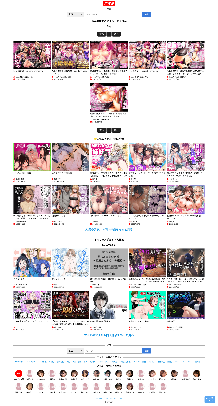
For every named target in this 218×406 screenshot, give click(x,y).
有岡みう (96, 388)
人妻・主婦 (77, 362)
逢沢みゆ (29, 375)
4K (184, 362)
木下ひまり (85, 375)
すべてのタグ (19, 362)
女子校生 (161, 362)
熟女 (85, 362)
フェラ (100, 362)
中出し (51, 362)
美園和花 (74, 375)
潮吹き (169, 362)
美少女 (92, 362)
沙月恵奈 (129, 375)
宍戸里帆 (152, 388)
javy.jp (109, 3)
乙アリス (74, 388)
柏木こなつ (85, 388)
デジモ (177, 362)
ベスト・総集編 (194, 362)
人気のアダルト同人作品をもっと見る (109, 229)
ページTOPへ (210, 399)
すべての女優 (19, 375)
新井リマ (141, 388)
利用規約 (99, 399)
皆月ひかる (107, 375)
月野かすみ (196, 375)
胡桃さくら (107, 388)
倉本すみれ (63, 388)
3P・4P (136, 362)
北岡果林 (52, 375)
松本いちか (152, 375)
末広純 (40, 388)
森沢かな (96, 375)
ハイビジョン (32, 362)
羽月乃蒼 (18, 388)
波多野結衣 (41, 375)
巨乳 (68, 362)
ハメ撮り (151, 362)
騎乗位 (114, 362)
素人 (107, 362)
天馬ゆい (141, 375)
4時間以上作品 (125, 362)
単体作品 (43, 362)
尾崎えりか (163, 388)
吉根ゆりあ (119, 388)
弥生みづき (63, 375)
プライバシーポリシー (113, 399)
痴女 (144, 362)
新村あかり (163, 375)
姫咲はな (174, 375)
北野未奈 (52, 388)
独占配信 (60, 362)
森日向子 (29, 388)
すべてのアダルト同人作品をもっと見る (109, 335)
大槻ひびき (130, 388)
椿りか (118, 375)
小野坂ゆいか (185, 375)
